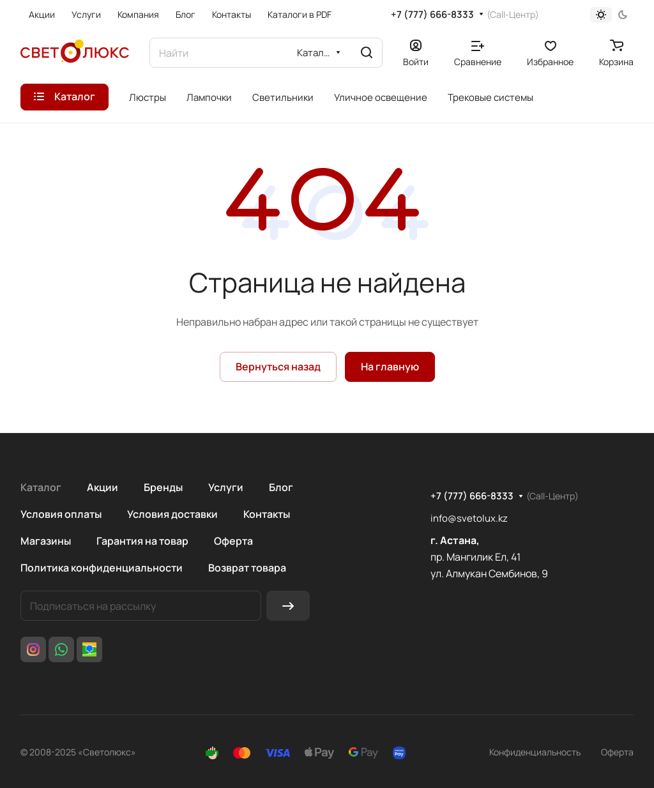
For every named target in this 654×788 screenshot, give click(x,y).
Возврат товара (247, 568)
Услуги (225, 487)
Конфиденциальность (535, 752)
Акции (102, 487)
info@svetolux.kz (469, 518)
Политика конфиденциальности (101, 568)
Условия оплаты (61, 514)
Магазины (45, 541)
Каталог (40, 487)
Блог (281, 487)
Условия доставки (172, 514)
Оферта (233, 541)
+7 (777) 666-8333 (432, 14)
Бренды (163, 487)
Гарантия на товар (142, 541)
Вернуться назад (278, 367)
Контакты (266, 514)
